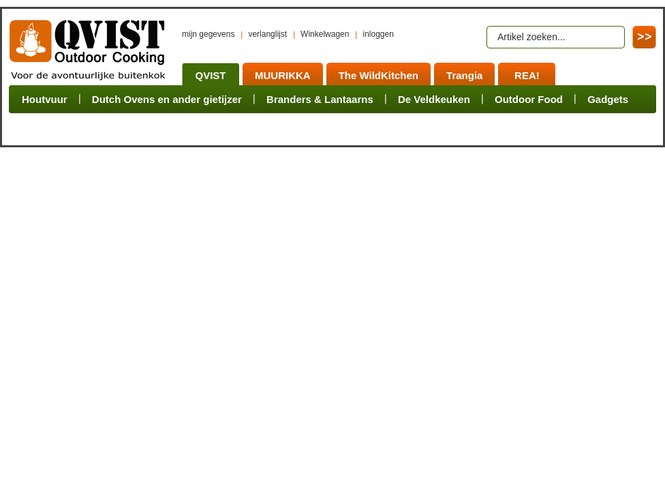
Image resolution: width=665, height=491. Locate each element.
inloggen (377, 34)
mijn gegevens (208, 34)
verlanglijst (267, 34)
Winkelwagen (324, 34)
